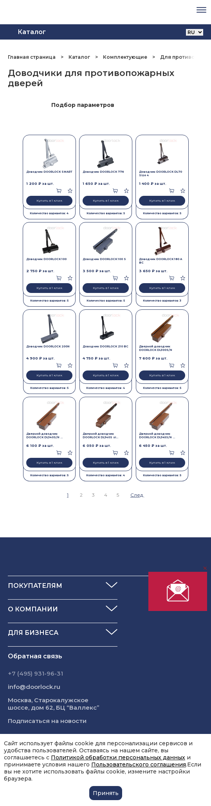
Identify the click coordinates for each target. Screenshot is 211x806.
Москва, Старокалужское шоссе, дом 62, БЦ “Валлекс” (53, 703)
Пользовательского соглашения (138, 764)
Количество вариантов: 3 (162, 300)
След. (137, 495)
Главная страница (32, 57)
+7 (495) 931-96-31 (35, 673)
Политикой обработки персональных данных (118, 757)
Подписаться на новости (47, 721)
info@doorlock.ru (34, 686)
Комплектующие (125, 57)
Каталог (79, 57)
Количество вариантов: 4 (49, 213)
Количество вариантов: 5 (106, 213)
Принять (106, 793)
